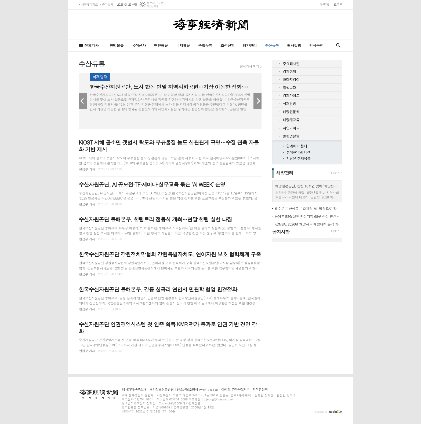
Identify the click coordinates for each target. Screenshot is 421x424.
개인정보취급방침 (161, 390)
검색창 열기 (337, 45)
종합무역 (205, 45)
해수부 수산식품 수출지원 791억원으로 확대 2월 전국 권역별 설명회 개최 (308, 208)
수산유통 (272, 45)
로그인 (338, 4)
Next (257, 101)
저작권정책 (260, 390)
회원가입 (325, 4)
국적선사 (139, 45)
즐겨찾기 (107, 4)
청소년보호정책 (197, 390)
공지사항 (280, 231)
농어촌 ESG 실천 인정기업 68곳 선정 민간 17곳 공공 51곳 (308, 216)
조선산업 (227, 45)
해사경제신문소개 (134, 390)
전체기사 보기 (249, 66)
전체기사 (91, 45)
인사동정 (316, 45)
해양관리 (249, 45)
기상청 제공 (153, 6)
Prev (83, 101)
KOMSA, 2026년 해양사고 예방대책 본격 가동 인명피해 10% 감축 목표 (308, 224)
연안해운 (161, 45)
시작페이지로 (89, 4)
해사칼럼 (294, 45)
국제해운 (183, 45)
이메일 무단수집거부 (235, 390)
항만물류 (117, 45)
